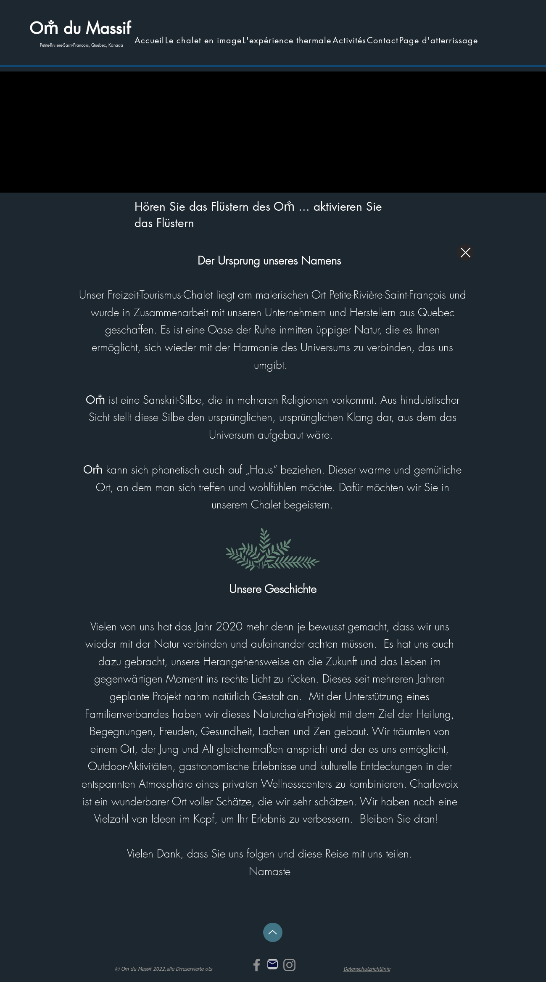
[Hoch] (272, 932)
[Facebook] (256, 965)
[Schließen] (465, 252)
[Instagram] (289, 965)
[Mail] (272, 964)
